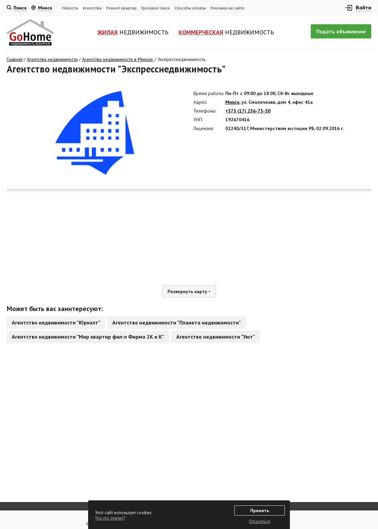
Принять (259, 510)
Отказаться (259, 521)
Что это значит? (110, 518)
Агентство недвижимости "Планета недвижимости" (176, 322)
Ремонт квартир (121, 7)
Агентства (92, 7)
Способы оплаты (190, 7)
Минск (232, 102)
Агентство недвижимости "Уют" (215, 336)
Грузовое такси (155, 7)
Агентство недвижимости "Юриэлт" (56, 322)
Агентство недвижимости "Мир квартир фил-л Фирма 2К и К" (88, 336)
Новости (70, 7)
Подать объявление (341, 31)
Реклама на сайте (227, 7)
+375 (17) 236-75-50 (247, 111)
